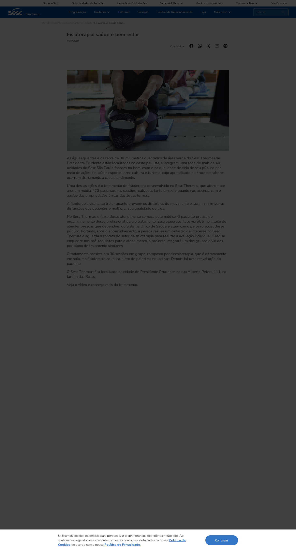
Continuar (221, 540)
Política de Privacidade (122, 544)
